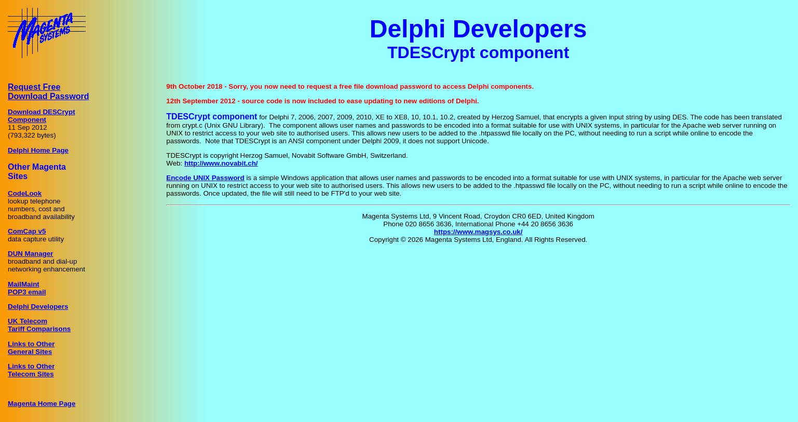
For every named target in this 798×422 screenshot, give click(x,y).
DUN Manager (30, 253)
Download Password (48, 96)
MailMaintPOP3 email (27, 288)
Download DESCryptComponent (41, 116)
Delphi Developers (38, 306)
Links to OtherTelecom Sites (31, 370)
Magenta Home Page (41, 403)
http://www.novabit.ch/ (221, 163)
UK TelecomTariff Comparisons (39, 325)
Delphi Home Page (38, 150)
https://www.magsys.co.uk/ (478, 232)
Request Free (34, 87)
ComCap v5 (27, 231)
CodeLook (25, 193)
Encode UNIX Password (205, 178)
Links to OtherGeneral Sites (31, 348)
